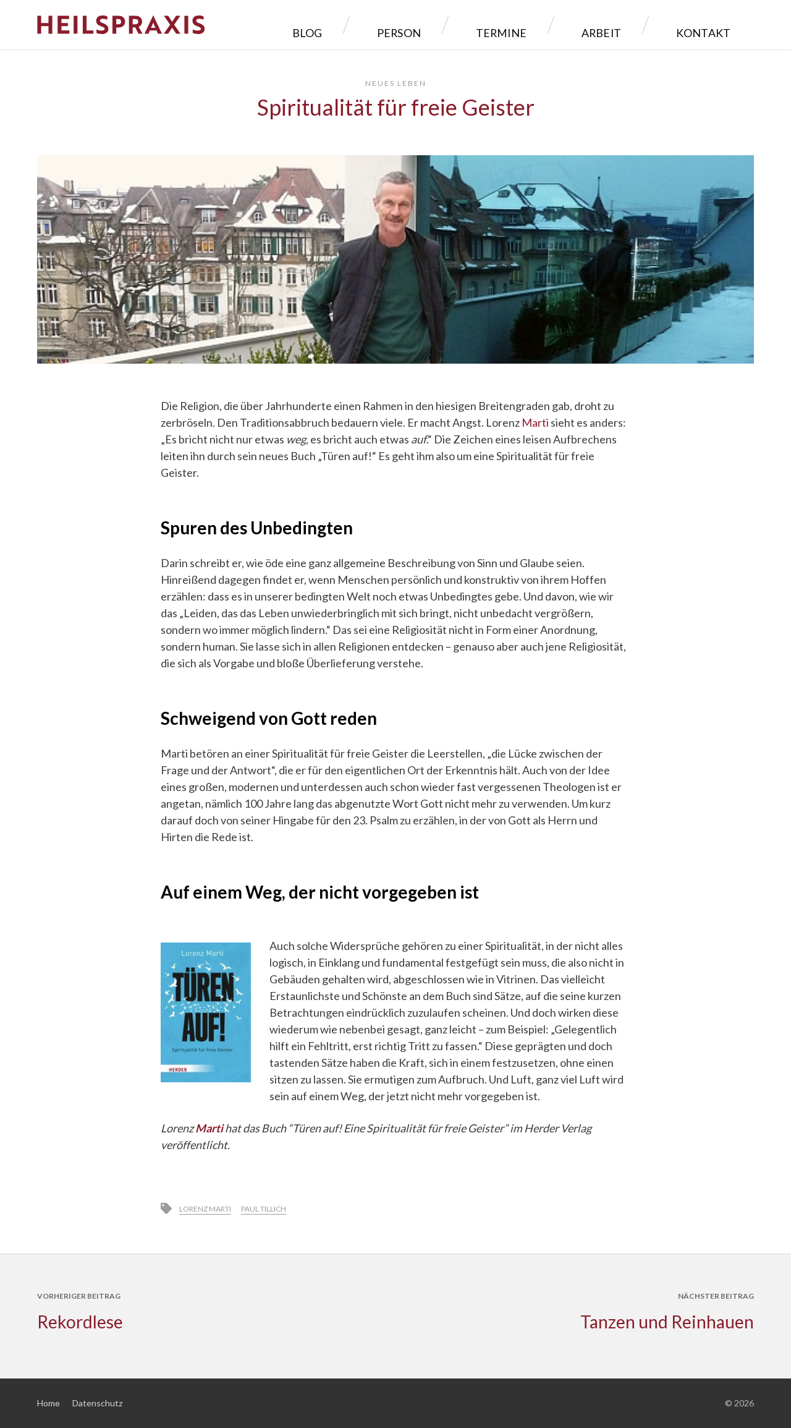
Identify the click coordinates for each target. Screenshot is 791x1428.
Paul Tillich (263, 1208)
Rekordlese (80, 1321)
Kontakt (711, 24)
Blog (417, 24)
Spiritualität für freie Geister (396, 107)
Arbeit (634, 24)
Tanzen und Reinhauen (667, 1321)
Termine (561, 24)
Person (484, 24)
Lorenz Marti (205, 1208)
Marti (535, 422)
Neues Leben (395, 83)
